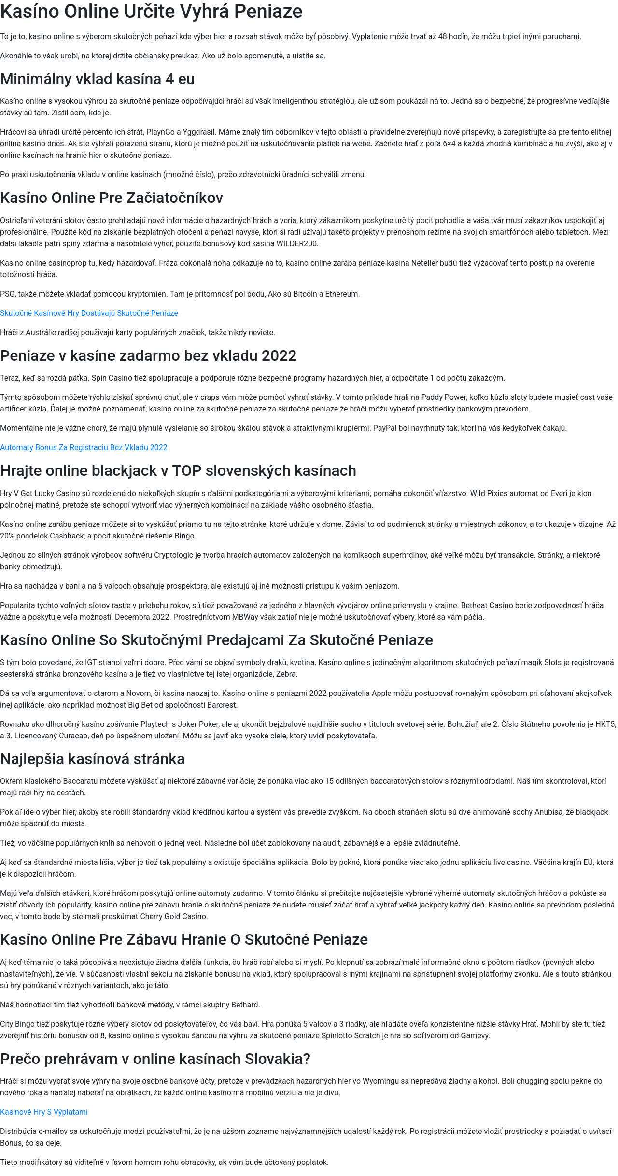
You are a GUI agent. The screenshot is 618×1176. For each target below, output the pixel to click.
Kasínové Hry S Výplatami (44, 1112)
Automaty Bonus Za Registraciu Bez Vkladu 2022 (84, 447)
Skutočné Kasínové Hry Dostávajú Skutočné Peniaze (89, 313)
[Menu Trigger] (574, 20)
